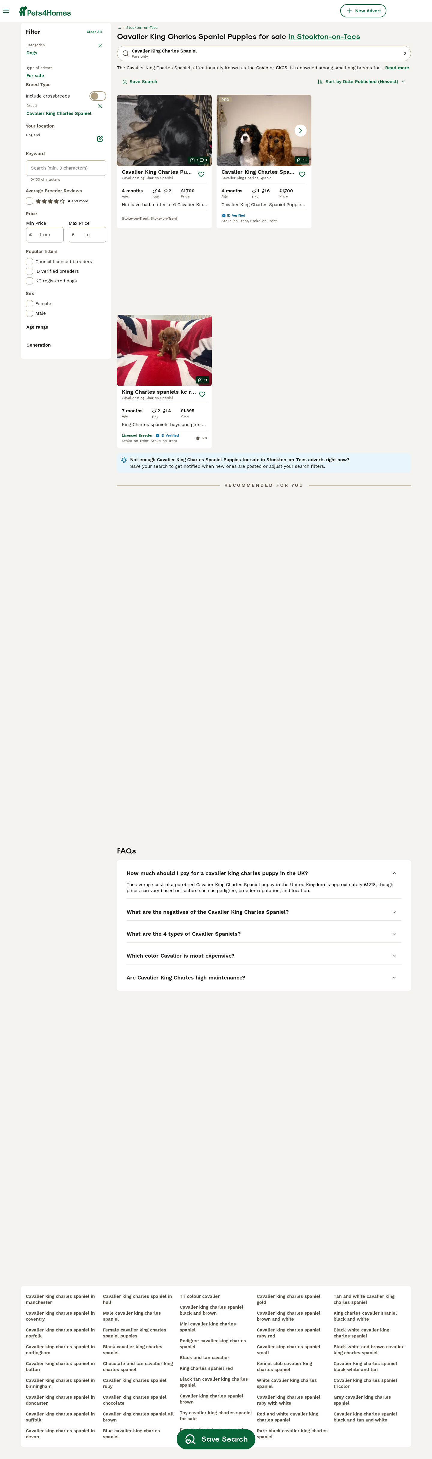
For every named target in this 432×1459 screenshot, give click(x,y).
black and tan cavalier (204, 1357)
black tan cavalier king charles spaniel (214, 1382)
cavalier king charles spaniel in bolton (60, 1366)
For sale (40, 174)
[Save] (201, 267)
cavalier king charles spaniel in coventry (60, 1316)
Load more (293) (49, 349)
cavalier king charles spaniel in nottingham (60, 1349)
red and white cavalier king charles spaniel (287, 1417)
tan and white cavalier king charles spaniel (364, 1299)
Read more (397, 161)
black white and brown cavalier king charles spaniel (369, 1349)
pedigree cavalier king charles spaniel (213, 1343)
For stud (40, 189)
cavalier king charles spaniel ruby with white (288, 1400)
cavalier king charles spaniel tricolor (365, 1383)
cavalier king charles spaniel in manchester (60, 1299)
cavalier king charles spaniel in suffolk (60, 1417)
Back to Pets (37, 137)
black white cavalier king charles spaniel (361, 1333)
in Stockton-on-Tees (324, 129)
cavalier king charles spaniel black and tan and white (365, 1417)
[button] (264, 223)
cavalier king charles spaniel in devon (60, 1433)
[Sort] (361, 175)
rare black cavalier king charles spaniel (292, 1433)
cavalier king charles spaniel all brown (138, 1417)
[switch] (66, 212)
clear (97, 224)
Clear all (94, 125)
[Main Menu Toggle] (6, 11)
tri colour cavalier (200, 1296)
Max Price (79, 459)
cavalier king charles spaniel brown (211, 1399)
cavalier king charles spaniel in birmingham (60, 1383)
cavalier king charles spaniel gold (288, 1299)
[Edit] (100, 375)
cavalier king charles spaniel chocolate (134, 1400)
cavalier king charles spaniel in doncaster (60, 1400)
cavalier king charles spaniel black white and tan (365, 1366)
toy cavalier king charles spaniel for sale (216, 1415)
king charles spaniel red (206, 1368)
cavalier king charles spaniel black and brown (211, 1310)
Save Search (139, 174)
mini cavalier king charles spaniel (208, 1327)
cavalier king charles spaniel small (288, 1349)
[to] (87, 470)
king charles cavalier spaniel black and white (365, 1316)
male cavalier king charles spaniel (132, 1316)
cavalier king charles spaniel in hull (137, 1299)
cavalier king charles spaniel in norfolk (60, 1333)
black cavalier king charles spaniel (132, 1349)
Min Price (36, 459)
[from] (45, 470)
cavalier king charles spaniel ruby (134, 1383)
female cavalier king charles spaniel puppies (134, 1333)
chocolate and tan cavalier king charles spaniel (138, 1366)
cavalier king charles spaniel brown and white (288, 1316)
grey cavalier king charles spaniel (362, 1400)
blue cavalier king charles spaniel (131, 1433)
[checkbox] (29, 253)
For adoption (76, 174)
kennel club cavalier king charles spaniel (284, 1366)
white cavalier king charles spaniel (287, 1383)
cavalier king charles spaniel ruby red (288, 1333)
